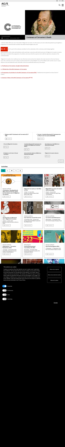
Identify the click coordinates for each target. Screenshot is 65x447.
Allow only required (54, 269)
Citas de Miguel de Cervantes (18, 144)
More (34, 149)
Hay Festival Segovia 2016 (52, 246)
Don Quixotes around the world (32, 217)
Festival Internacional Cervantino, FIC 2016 (29, 247)
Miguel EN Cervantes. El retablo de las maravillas (54, 189)
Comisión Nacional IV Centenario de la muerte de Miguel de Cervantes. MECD (39, 145)
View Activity (7, 196)
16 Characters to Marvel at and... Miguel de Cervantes (10, 218)
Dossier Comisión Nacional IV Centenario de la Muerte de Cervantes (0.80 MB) (49, 135)
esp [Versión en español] (60, 0)
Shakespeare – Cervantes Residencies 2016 (9, 247)
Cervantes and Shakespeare (53, 217)
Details (56, 302)
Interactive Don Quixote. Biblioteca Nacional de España (39, 153)
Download (9, 138)
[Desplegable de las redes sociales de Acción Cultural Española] (57, 1)
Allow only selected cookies (54, 274)
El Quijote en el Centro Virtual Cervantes (18, 153)
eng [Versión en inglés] (63, 0)
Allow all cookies (54, 280)
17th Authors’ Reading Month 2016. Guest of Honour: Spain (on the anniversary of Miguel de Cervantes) (11, 192)
